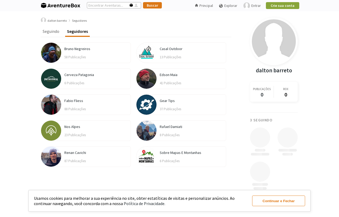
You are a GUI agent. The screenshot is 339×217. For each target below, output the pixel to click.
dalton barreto (274, 70)
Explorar (228, 5)
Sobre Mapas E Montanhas (180, 152)
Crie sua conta (283, 5)
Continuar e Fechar (278, 201)
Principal (204, 5)
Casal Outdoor (171, 48)
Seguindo (51, 31)
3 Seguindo (261, 120)
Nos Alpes (72, 126)
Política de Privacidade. (144, 203)
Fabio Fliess (73, 100)
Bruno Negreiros (77, 48)
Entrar (252, 5)
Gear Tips (167, 100)
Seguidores (77, 31)
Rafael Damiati (171, 126)
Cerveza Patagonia (79, 74)
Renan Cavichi (75, 152)
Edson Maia (168, 74)
